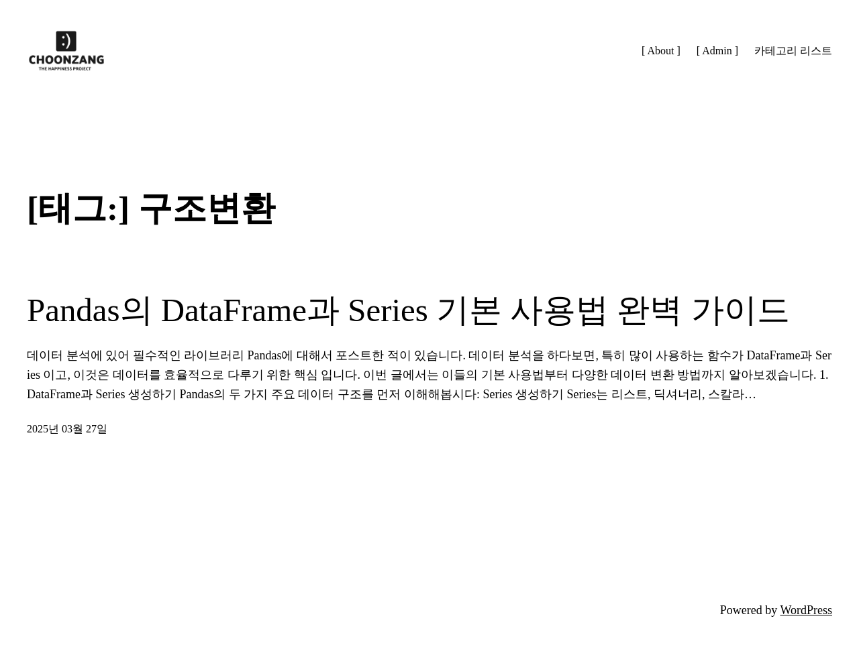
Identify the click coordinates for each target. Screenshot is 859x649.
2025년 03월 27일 (67, 428)
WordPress (806, 610)
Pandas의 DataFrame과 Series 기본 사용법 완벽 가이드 (408, 310)
